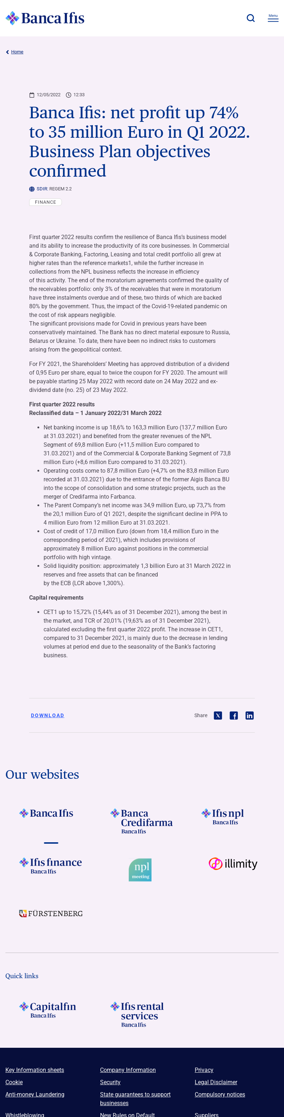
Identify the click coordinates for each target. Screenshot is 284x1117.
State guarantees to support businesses (135, 1099)
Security (110, 1082)
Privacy (204, 1070)
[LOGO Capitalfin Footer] (50, 1014)
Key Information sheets (34, 1070)
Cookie (14, 1082)
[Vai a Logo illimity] (233, 870)
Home (14, 52)
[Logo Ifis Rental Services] (142, 1014)
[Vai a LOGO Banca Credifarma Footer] (142, 820)
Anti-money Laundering (34, 1094)
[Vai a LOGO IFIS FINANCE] (50, 870)
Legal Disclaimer (216, 1082)
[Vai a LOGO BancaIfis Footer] (50, 820)
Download (47, 715)
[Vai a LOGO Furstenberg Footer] (50, 919)
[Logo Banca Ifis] (45, 18)
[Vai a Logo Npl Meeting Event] (142, 870)
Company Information (128, 1070)
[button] (250, 18)
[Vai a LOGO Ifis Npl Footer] (233, 820)
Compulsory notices (220, 1094)
